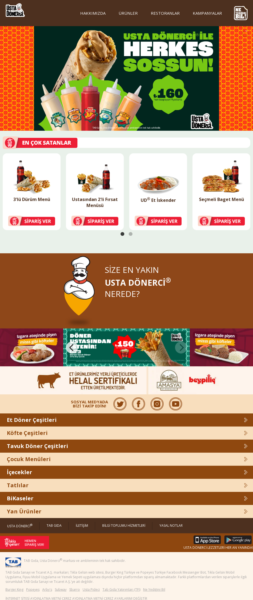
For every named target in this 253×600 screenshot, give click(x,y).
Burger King (14, 589)
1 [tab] (122, 234)
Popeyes (33, 589)
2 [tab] (130, 234)
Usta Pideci (91, 589)
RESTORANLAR (165, 13)
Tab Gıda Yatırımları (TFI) (121, 589)
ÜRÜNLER (128, 13)
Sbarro (74, 589)
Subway (61, 589)
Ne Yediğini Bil (154, 589)
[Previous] (72, 347)
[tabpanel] (32, 191)
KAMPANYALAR (207, 13)
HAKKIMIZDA (93, 13)
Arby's (47, 589)
